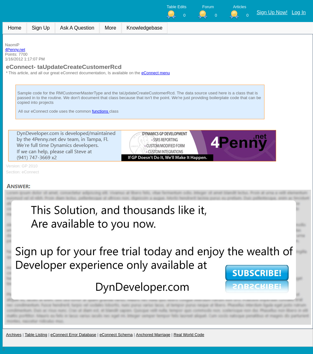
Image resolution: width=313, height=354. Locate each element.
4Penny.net (15, 49)
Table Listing (36, 334)
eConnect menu (155, 72)
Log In (299, 12)
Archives (13, 334)
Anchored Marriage (153, 334)
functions (100, 111)
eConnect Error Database (73, 334)
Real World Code (189, 334)
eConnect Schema (116, 334)
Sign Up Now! (272, 12)
